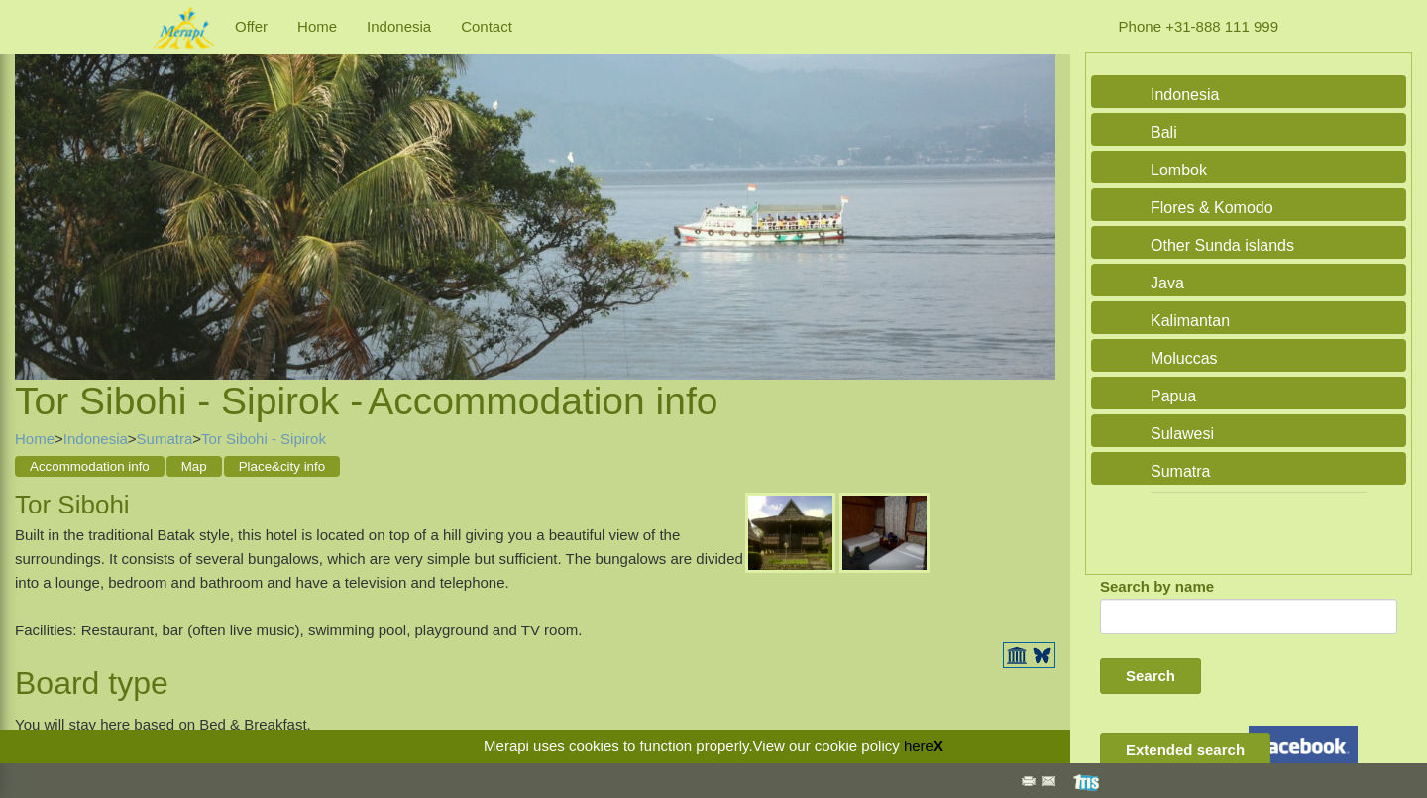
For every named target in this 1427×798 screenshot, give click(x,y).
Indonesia (399, 26)
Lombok (1179, 170)
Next (1035, 193)
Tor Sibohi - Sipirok (263, 438)
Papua (1173, 396)
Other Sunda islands (1222, 245)
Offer (251, 26)
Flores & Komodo (1212, 207)
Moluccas (1184, 358)
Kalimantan (1190, 320)
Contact (486, 26)
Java (1167, 283)
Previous (35, 193)
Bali (1164, 132)
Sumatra (165, 438)
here (918, 746)
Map (194, 466)
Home (317, 26)
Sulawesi (1182, 433)
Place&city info (282, 466)
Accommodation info (90, 466)
